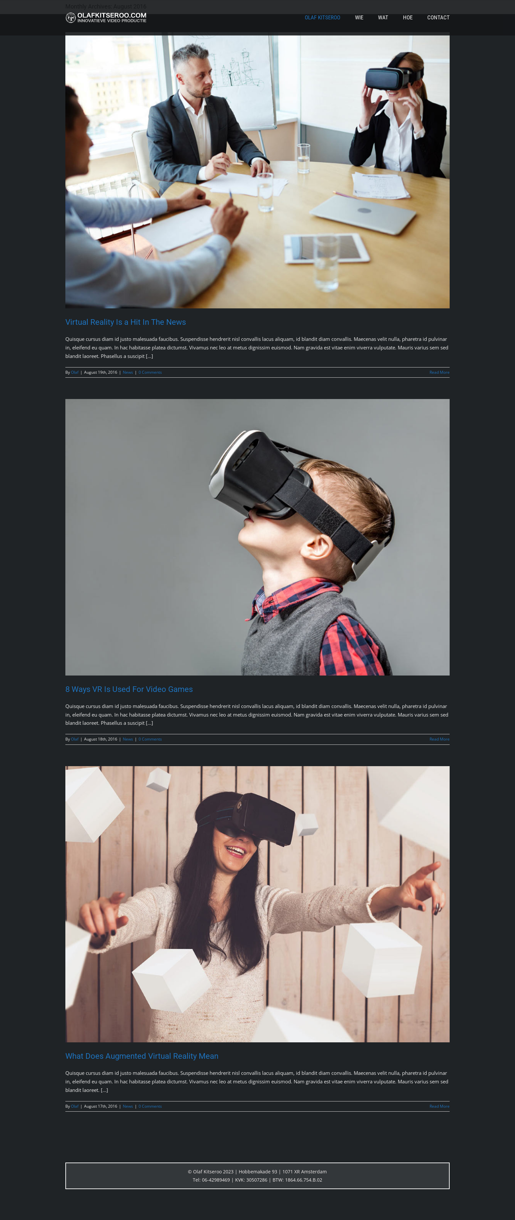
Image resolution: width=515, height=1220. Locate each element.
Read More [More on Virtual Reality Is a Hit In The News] (440, 372)
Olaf (74, 372)
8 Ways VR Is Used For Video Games (129, 689)
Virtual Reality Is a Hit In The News (125, 322)
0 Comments (150, 372)
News (128, 372)
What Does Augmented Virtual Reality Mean (141, 1056)
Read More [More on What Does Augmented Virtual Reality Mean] (440, 1106)
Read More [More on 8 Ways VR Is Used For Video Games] (440, 739)
